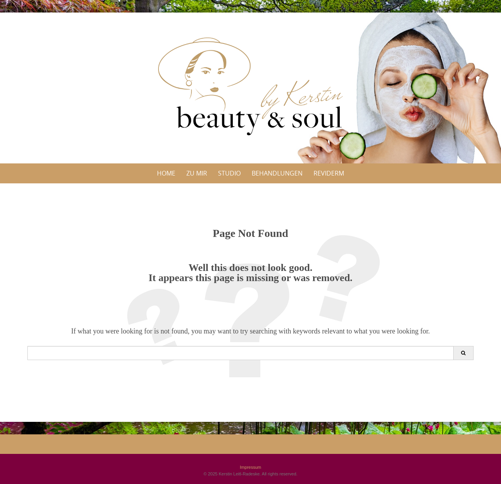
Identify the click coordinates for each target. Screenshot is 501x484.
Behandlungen (277, 173)
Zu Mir (196, 173)
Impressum (250, 467)
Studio (229, 173)
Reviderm (329, 173)
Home (166, 173)
